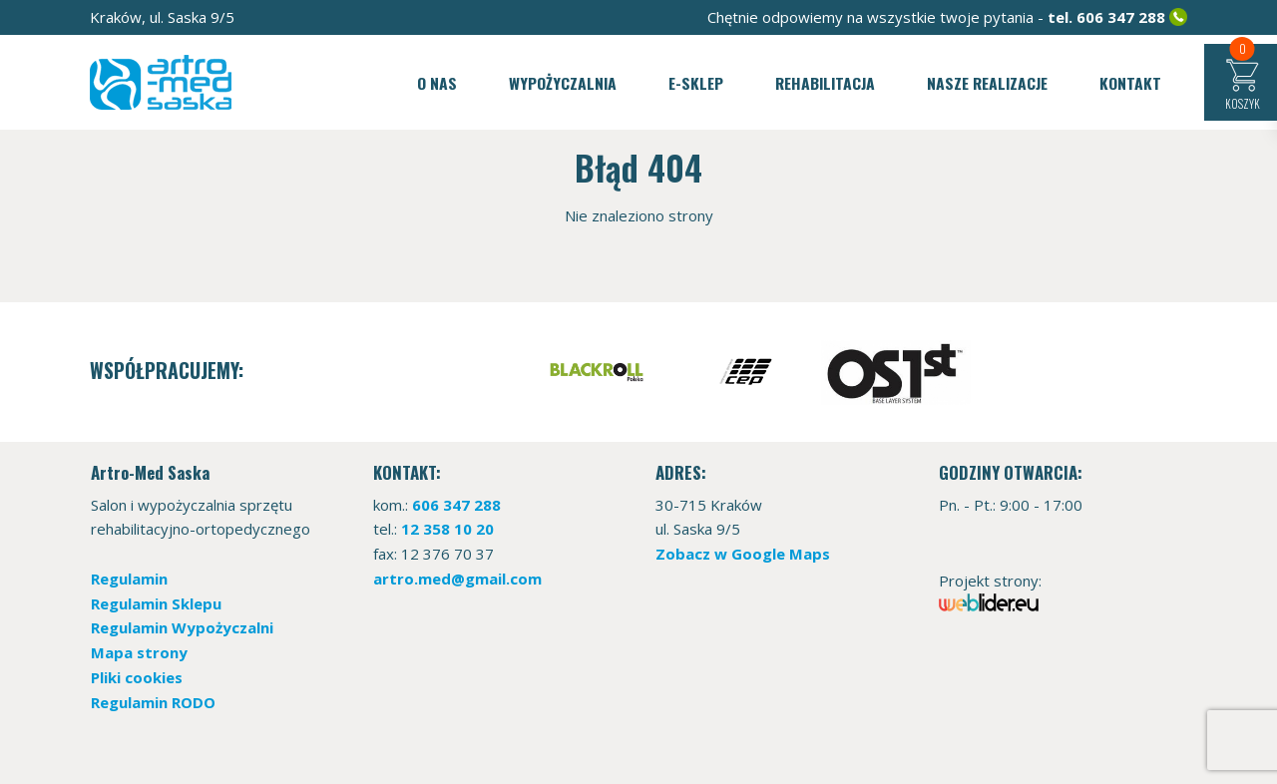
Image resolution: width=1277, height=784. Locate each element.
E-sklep (695, 83)
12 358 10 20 (447, 529)
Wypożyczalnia (563, 83)
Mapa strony (139, 652)
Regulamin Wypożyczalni (182, 627)
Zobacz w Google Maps (742, 554)
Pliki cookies (137, 677)
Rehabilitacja (825, 83)
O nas (437, 83)
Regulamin (129, 578)
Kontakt (1130, 83)
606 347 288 (1120, 17)
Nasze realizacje (987, 83)
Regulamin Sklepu (156, 603)
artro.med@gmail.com (457, 578)
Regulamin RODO (153, 702)
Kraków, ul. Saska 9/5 (162, 17)
